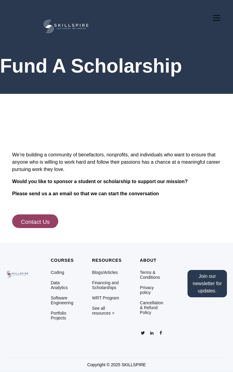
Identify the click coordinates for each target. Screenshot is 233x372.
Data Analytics (59, 285)
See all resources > (103, 311)
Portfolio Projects (58, 315)
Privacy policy (147, 290)
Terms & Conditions (150, 275)
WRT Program (105, 297)
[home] (51, 24)
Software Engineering (62, 300)
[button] (215, 18)
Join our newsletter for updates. (207, 283)
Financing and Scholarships (105, 285)
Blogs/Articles (105, 272)
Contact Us (35, 222)
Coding (57, 272)
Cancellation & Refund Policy (151, 307)
